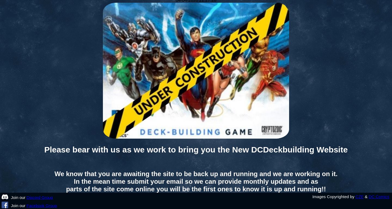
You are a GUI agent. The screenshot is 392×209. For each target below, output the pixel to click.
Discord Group (40, 197)
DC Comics (379, 196)
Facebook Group (42, 205)
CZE (360, 196)
